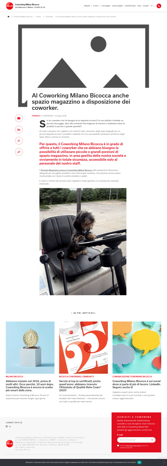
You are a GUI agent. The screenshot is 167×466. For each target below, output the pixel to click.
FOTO (95, 6)
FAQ (139, 6)
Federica (36, 115)
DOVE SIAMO (117, 6)
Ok (139, 462)
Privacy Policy (23, 449)
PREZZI (87, 6)
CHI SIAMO (106, 6)
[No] (164, 462)
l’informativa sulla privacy (133, 446)
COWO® (146, 6)
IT (151, 6)
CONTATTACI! (130, 6)
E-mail (120, 435)
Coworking (47, 115)
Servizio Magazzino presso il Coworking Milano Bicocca (66, 170)
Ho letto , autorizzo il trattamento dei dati (134, 447)
